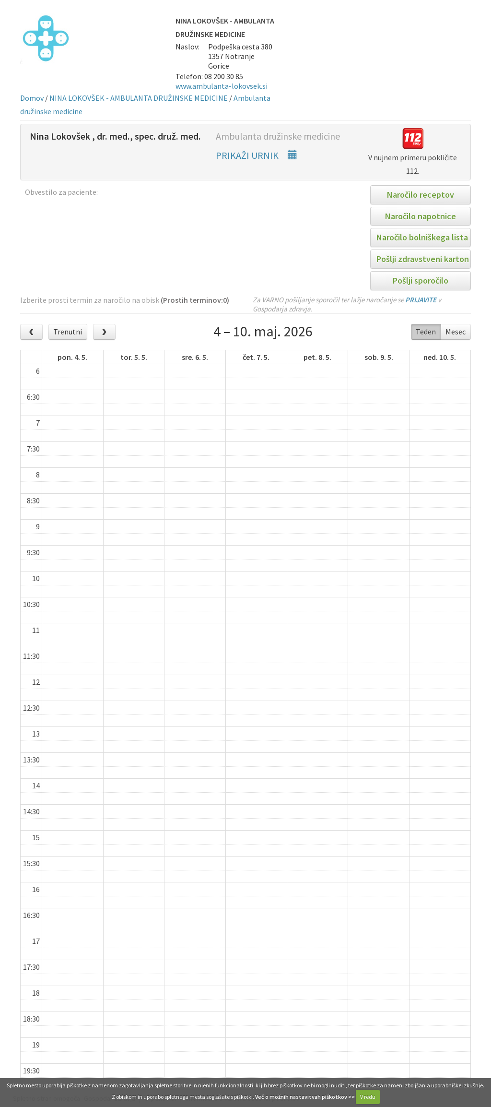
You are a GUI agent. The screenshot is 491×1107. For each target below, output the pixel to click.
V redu (367, 1096)
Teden (426, 331)
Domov (32, 98)
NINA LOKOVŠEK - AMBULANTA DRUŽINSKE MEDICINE (138, 98)
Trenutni (67, 331)
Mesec (455, 331)
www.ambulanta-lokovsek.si (221, 86)
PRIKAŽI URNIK (256, 155)
